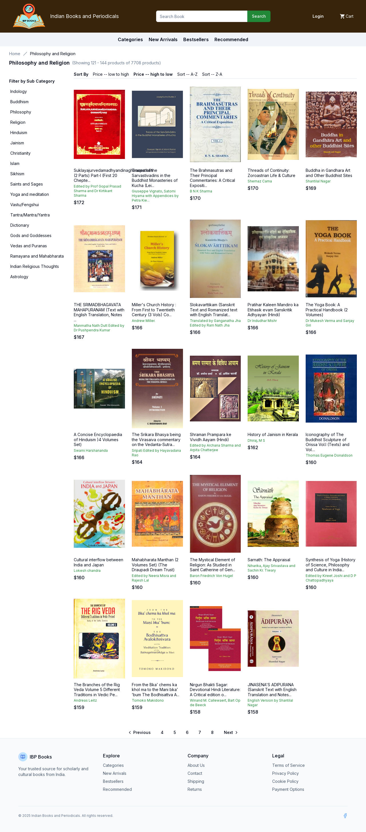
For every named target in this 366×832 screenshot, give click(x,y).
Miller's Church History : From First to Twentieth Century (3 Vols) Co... (154, 309)
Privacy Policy (285, 773)
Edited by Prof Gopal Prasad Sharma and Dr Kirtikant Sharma (97, 191)
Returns (195, 789)
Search (259, 16)
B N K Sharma (201, 191)
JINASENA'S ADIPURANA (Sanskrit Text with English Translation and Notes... (272, 689)
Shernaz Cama (260, 181)
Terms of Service (288, 765)
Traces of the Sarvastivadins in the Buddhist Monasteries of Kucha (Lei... (155, 178)
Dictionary (19, 225)
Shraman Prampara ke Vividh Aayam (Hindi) (210, 437)
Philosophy (20, 112)
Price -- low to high (111, 74)
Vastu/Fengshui (24, 204)
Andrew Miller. (143, 321)
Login (318, 16)
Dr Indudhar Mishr (262, 321)
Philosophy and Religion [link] (52, 53)
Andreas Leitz (85, 700)
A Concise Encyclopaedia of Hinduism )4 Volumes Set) (98, 439)
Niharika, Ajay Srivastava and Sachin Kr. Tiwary (271, 568)
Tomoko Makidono (148, 700)
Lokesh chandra (87, 570)
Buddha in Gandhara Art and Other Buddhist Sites (329, 173)
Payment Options (288, 789)
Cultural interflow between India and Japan (98, 562)
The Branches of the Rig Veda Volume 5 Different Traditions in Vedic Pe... (97, 689)
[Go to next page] (230, 732)
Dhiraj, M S (256, 440)
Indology (18, 91)
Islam (14, 163)
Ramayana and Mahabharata (37, 256)
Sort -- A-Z (187, 74)
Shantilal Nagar (318, 181)
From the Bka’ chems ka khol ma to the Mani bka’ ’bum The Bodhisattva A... (155, 689)
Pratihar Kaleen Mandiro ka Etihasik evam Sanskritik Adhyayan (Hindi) (273, 309)
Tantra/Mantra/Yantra (30, 214)
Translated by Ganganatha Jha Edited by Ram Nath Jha (215, 323)
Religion (17, 122)
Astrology (19, 276)
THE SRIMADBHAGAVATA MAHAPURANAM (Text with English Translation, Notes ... (99, 312)
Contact (195, 773)
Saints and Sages (26, 184)
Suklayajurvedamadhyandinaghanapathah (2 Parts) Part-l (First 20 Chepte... (113, 175)
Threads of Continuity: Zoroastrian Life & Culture (271, 173)
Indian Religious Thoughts (34, 266)
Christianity (20, 153)
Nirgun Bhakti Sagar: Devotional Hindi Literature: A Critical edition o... (215, 689)
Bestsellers (113, 781)
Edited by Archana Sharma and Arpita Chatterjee (215, 447)
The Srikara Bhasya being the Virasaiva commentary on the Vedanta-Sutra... (156, 439)
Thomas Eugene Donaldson (329, 455)
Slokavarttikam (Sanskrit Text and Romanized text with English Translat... (213, 309)
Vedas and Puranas (28, 245)
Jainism (17, 142)
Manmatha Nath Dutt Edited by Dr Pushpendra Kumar (99, 327)
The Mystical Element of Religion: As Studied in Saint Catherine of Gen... (212, 564)
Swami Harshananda (91, 450)
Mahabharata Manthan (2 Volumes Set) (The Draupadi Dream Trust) (155, 564)
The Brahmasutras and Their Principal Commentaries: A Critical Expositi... (212, 178)
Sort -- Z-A (212, 74)
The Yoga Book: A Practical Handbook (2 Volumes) (327, 309)
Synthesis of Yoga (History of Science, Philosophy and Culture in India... (330, 564)
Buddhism (19, 101)
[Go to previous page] (140, 732)
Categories (130, 39)
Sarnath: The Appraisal (269, 559)
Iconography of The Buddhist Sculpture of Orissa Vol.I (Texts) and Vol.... (327, 442)
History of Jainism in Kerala (273, 434)
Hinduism (18, 132)
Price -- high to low (153, 74)
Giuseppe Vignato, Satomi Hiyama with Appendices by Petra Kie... (155, 195)
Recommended (117, 789)
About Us (196, 765)
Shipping (196, 781)
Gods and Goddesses (30, 235)
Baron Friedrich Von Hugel (211, 576)
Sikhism (17, 173)
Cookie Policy (285, 781)
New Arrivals (114, 773)
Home (14, 53)
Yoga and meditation (29, 194)
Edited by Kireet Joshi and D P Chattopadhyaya (331, 578)
